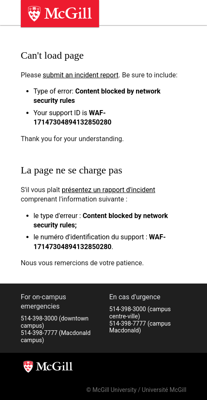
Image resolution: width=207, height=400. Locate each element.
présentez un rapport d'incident (108, 190)
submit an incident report (81, 75)
